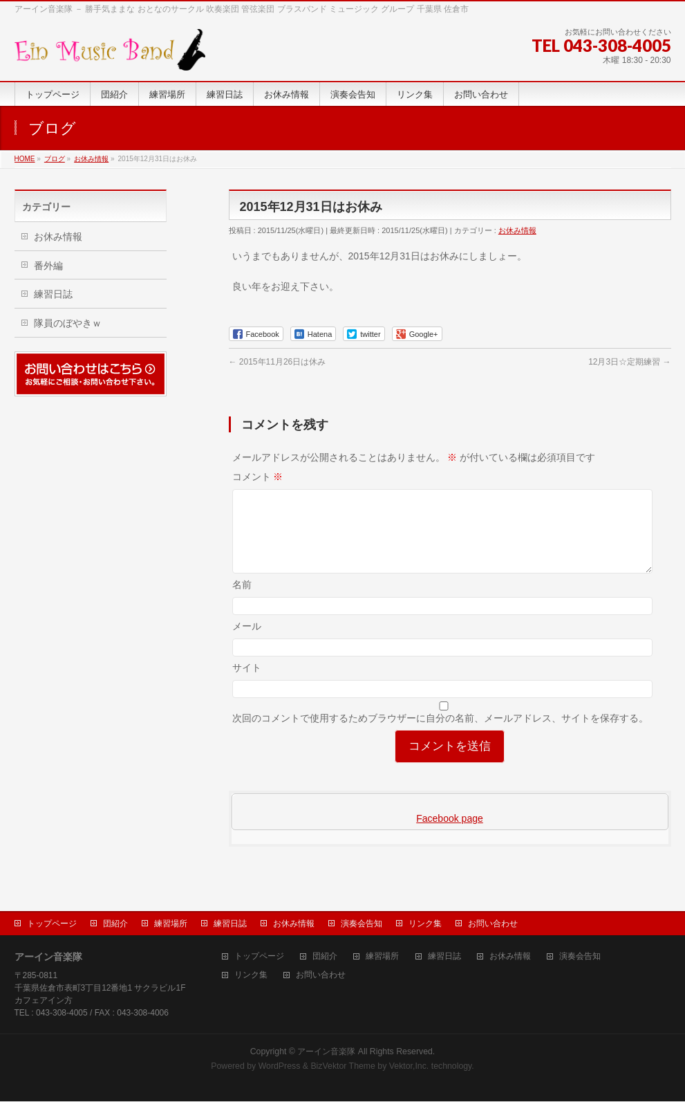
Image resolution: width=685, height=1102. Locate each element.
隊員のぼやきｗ (68, 323)
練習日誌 (53, 294)
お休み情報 (517, 230)
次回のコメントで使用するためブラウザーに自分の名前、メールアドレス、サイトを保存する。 (440, 734)
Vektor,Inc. (409, 1067)
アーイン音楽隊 (326, 1052)
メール (246, 642)
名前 (242, 601)
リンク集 (425, 924)
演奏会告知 (361, 924)
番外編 (48, 265)
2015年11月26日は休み (277, 362)
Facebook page (449, 835)
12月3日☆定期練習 (629, 362)
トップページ (52, 924)
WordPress (280, 1067)
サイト (246, 684)
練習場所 (170, 924)
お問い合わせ (493, 924)
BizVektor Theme (342, 1067)
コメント (257, 476)
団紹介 (115, 924)
